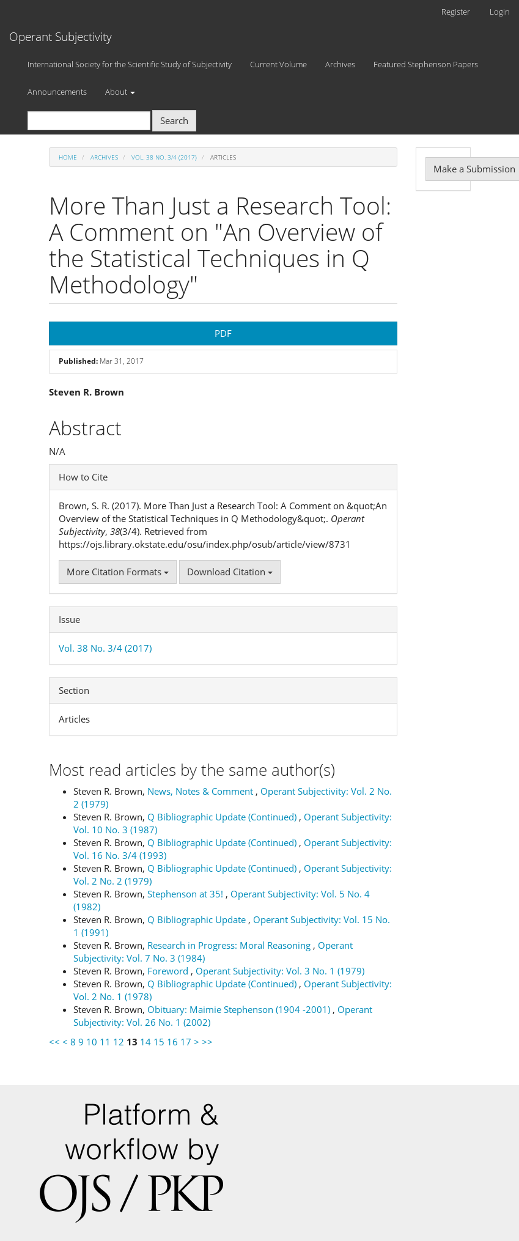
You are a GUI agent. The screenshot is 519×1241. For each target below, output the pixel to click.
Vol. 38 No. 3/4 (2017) (164, 157)
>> (207, 1042)
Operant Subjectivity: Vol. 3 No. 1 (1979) (280, 971)
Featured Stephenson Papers (426, 64)
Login (500, 11)
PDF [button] (223, 333)
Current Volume (278, 64)
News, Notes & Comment (201, 791)
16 (172, 1042)
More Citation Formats (118, 571)
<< (54, 1042)
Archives (340, 64)
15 (158, 1042)
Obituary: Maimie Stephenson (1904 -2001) (240, 1009)
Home (68, 157)
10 (91, 1042)
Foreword (169, 971)
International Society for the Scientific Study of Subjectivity (130, 64)
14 (145, 1042)
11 (105, 1042)
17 (185, 1042)
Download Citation (230, 571)
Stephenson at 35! (186, 894)
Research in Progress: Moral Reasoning (230, 945)
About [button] (120, 91)
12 (118, 1042)
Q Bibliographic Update (197, 919)
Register (455, 11)
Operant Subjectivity (60, 37)
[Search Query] (89, 120)
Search (174, 120)
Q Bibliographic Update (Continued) (223, 817)
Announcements (57, 91)
